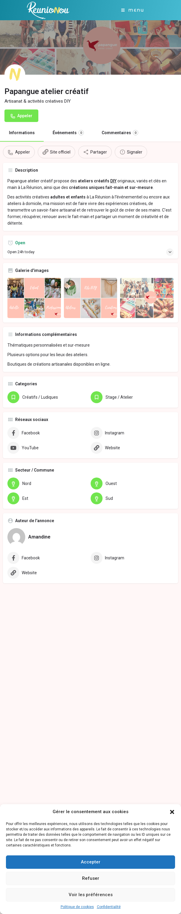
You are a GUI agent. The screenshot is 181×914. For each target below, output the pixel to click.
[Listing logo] (14, 74)
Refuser (90, 878)
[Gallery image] (34, 298)
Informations (22, 132)
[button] (172, 812)
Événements (68, 132)
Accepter (90, 862)
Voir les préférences (91, 894)
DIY (113, 181)
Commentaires (120, 132)
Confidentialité (109, 907)
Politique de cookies (77, 907)
